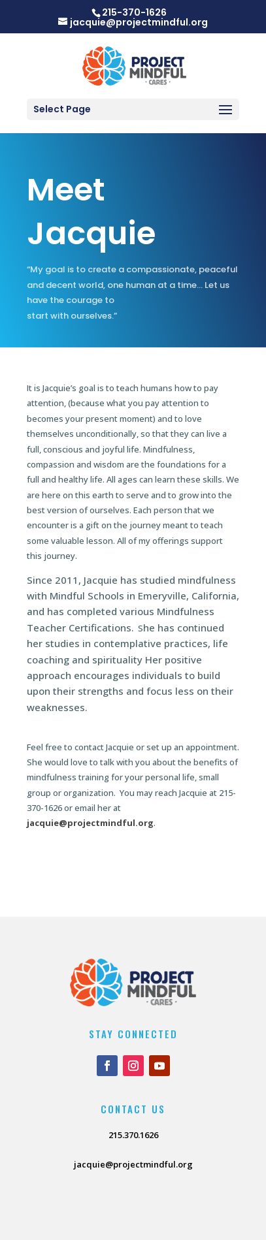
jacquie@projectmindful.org (90, 823)
